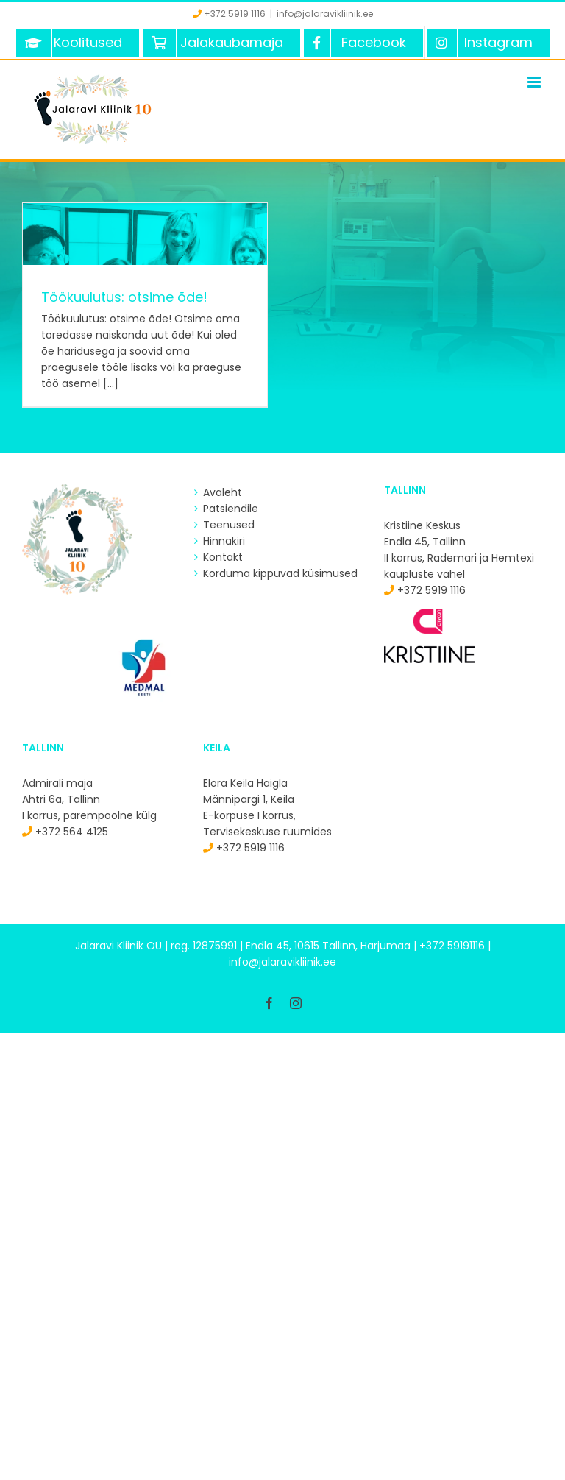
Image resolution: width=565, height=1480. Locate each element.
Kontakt (223, 557)
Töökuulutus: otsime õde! (124, 297)
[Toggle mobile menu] (535, 82)
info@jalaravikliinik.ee (325, 13)
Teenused (229, 524)
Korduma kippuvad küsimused (280, 573)
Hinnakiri (224, 541)
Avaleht (222, 492)
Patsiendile (230, 508)
